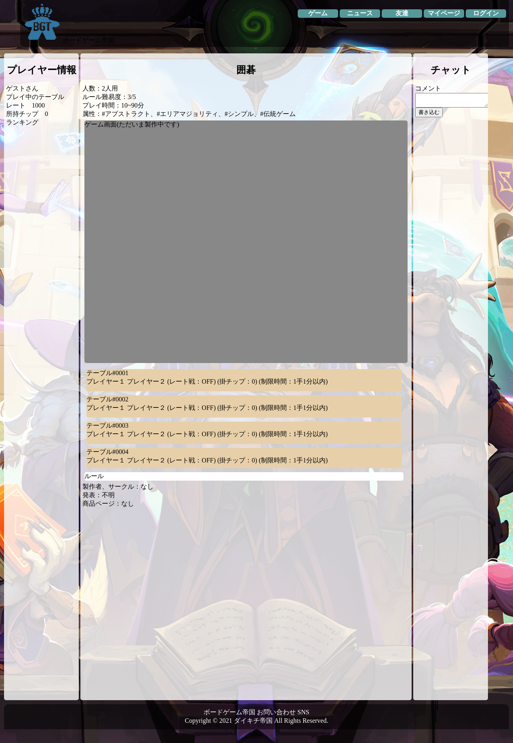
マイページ (444, 13)
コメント (428, 88)
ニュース (360, 13)
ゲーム (318, 13)
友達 (401, 13)
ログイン (486, 13)
